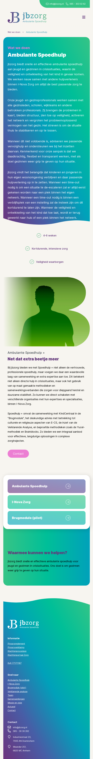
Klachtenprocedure (17, 651)
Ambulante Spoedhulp (36, 32)
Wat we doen (14, 32)
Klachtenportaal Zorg (18, 655)
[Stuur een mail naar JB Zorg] (47, 4)
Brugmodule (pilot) (17, 687)
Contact (12, 710)
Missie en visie (15, 702)
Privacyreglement (16, 643)
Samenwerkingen (16, 699)
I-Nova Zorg (14, 683)
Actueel (11, 706)
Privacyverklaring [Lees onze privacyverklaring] (16, 647)
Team (10, 695)
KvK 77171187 (15, 663)
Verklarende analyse (17, 691)
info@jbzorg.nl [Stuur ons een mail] (57, 3)
